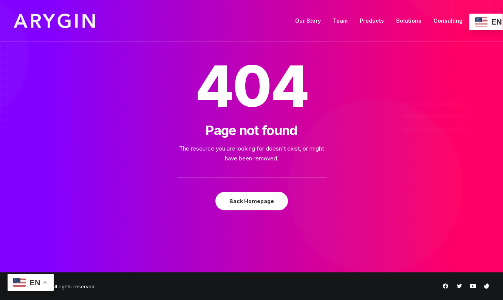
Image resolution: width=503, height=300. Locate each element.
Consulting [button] (448, 20)
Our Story (308, 20)
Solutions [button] (408, 20)
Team (340, 20)
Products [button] (372, 20)
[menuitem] (308, 21)
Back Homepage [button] (251, 201)
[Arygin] (54, 21)
